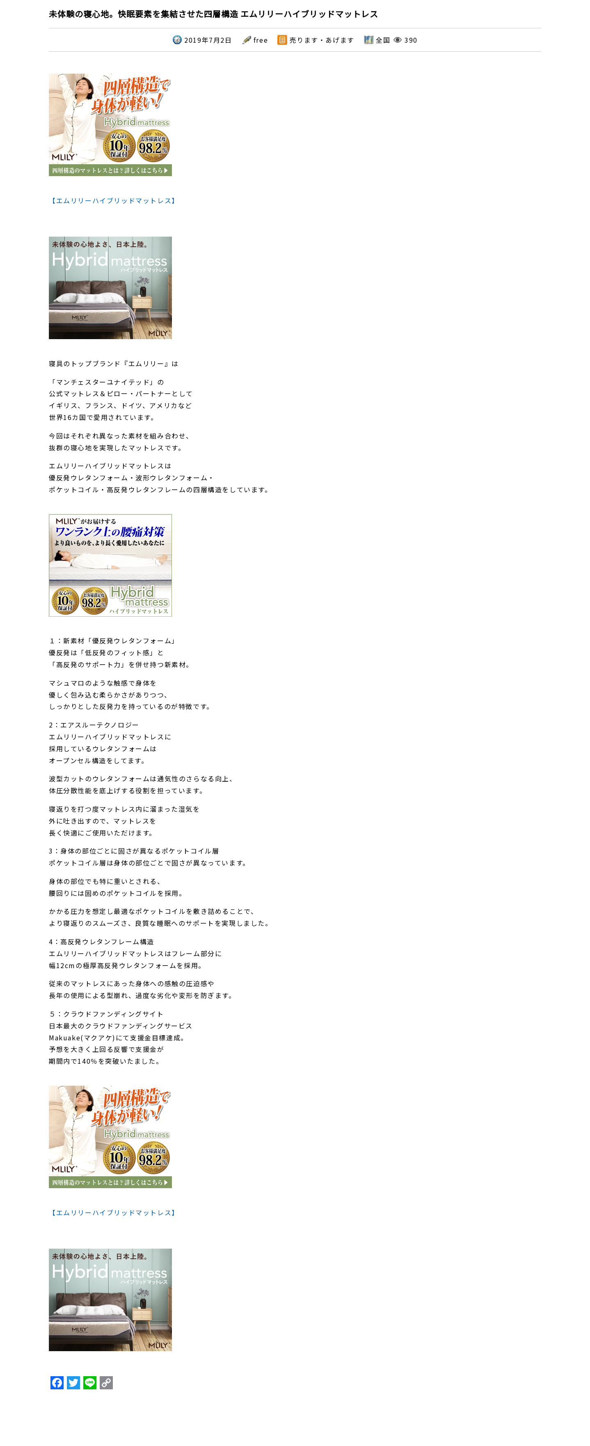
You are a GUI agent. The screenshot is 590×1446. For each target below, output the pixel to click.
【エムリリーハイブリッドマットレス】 (114, 200)
